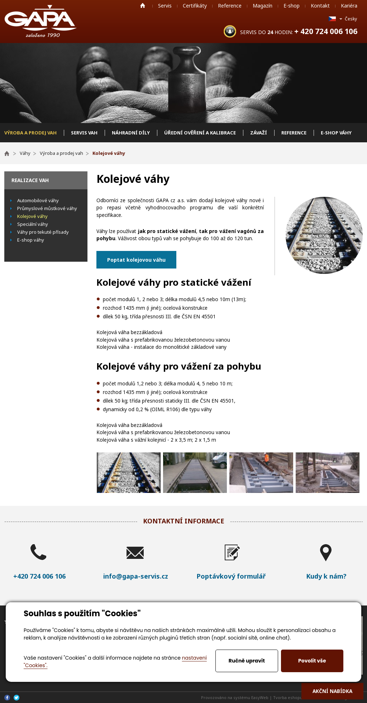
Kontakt (320, 5)
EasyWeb (259, 697)
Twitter (16, 697)
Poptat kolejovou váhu (136, 259)
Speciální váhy (32, 224)
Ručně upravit (247, 660)
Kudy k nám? (326, 576)
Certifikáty (195, 5)
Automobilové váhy (38, 200)
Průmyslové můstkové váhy (47, 208)
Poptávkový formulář (231, 576)
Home (142, 5)
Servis (165, 5)
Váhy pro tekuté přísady (43, 232)
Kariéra (349, 5)
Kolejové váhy (32, 216)
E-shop (291, 5)
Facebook (7, 697)
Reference (230, 5)
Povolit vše (312, 660)
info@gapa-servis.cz (135, 576)
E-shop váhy (30, 240)
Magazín (262, 5)
